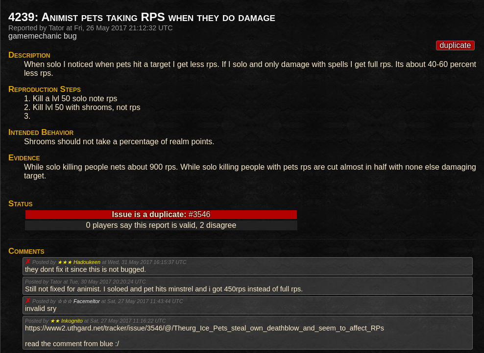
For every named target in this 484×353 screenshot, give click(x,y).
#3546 (200, 214)
